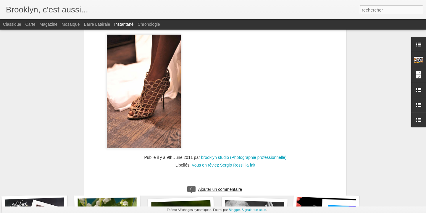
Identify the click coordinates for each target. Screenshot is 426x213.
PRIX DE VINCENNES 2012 (118, 185)
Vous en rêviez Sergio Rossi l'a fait (223, 80)
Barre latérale (97, 24)
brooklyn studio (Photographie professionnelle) (244, 72)
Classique (12, 24)
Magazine (49, 24)
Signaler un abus (254, 210)
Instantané (123, 24)
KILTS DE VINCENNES (326, 186)
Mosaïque (71, 24)
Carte (30, 24)
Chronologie (149, 24)
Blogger (234, 210)
